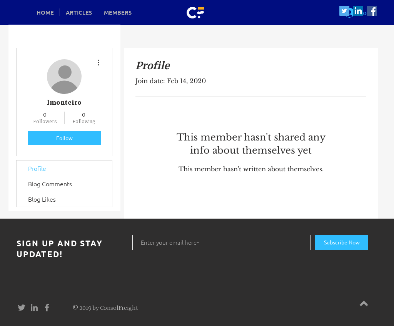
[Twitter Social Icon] (344, 11)
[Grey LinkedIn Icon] (34, 308)
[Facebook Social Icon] (372, 11)
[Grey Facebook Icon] (47, 308)
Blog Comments (50, 183)
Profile (37, 168)
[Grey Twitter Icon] (22, 308)
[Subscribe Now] (341, 242)
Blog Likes (42, 199)
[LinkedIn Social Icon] (358, 11)
